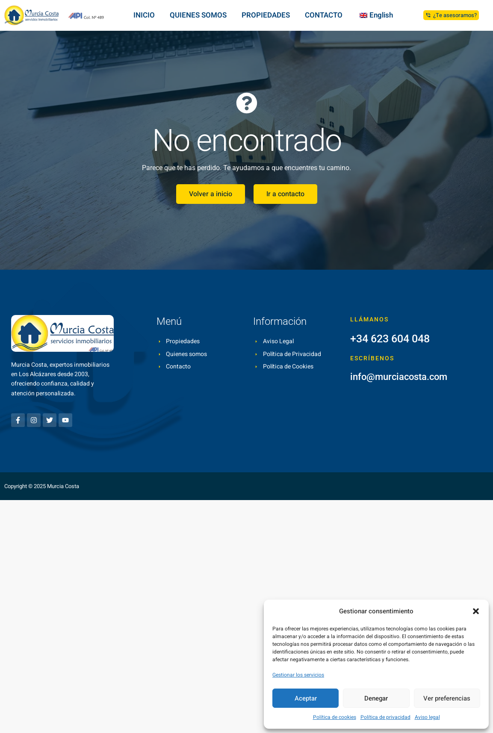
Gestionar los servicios (298, 675)
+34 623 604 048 (390, 339)
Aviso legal (427, 717)
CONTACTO (323, 15)
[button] (476, 611)
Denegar (376, 698)
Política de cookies (334, 717)
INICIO (144, 15)
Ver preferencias (446, 698)
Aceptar (306, 698)
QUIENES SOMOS (198, 15)
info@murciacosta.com (398, 376)
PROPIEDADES (266, 15)
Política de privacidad (385, 717)
